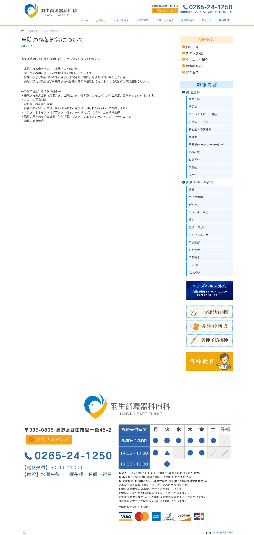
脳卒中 (193, 174)
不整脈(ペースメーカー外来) (207, 144)
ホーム (84, 20)
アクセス (206, 20)
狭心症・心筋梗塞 (200, 129)
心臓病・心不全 (198, 121)
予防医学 (194, 257)
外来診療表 (142, 20)
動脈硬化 (194, 159)
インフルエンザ (198, 234)
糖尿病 (193, 106)
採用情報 (224, 20)
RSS (23, 531)
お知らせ (101, 20)
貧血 (191, 219)
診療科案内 (187, 20)
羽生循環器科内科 (224, 532)
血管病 (193, 167)
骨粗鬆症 (194, 249)
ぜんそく (194, 204)
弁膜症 (193, 137)
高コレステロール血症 (203, 114)
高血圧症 (194, 99)
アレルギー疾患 (198, 212)
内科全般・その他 (200, 182)
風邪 (191, 189)
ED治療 (193, 265)
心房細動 (194, 152)
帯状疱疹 (194, 242)
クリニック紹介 (165, 20)
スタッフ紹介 (121, 20)
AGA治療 (194, 272)
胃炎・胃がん (197, 227)
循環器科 (193, 92)
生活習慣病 (196, 197)
